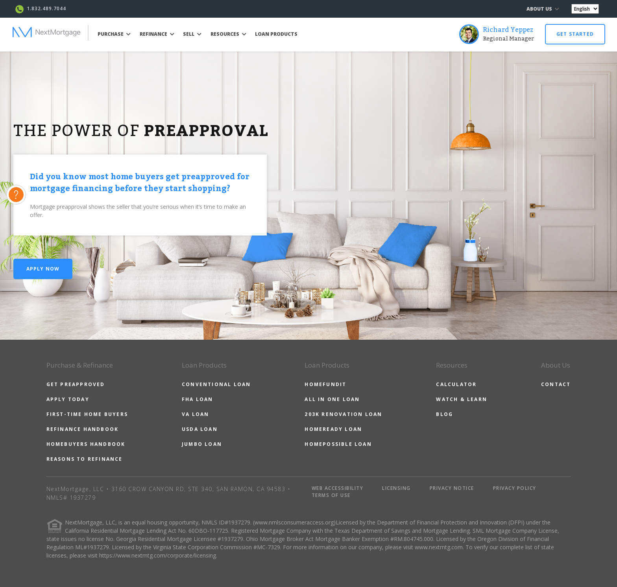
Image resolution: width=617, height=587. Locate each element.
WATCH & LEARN (461, 399)
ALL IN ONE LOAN (332, 399)
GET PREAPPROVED (75, 384)
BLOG (444, 414)
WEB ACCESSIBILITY (338, 488)
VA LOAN (195, 414)
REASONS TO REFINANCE (84, 459)
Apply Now (43, 268)
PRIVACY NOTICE (452, 488)
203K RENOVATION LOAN (343, 414)
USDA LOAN (200, 429)
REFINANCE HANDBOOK (82, 429)
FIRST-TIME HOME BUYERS (87, 414)
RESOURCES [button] (228, 34)
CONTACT (556, 384)
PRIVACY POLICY (514, 488)
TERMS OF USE (331, 495)
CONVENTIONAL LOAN (216, 384)
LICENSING (396, 488)
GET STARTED (575, 34)
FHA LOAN (197, 399)
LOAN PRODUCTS (276, 34)
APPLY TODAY (67, 399)
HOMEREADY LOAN (333, 429)
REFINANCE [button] (157, 34)
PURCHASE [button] (114, 34)
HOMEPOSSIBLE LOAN (338, 444)
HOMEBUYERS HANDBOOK (86, 444)
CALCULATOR (456, 384)
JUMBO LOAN (202, 444)
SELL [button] (192, 34)
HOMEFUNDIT (325, 384)
